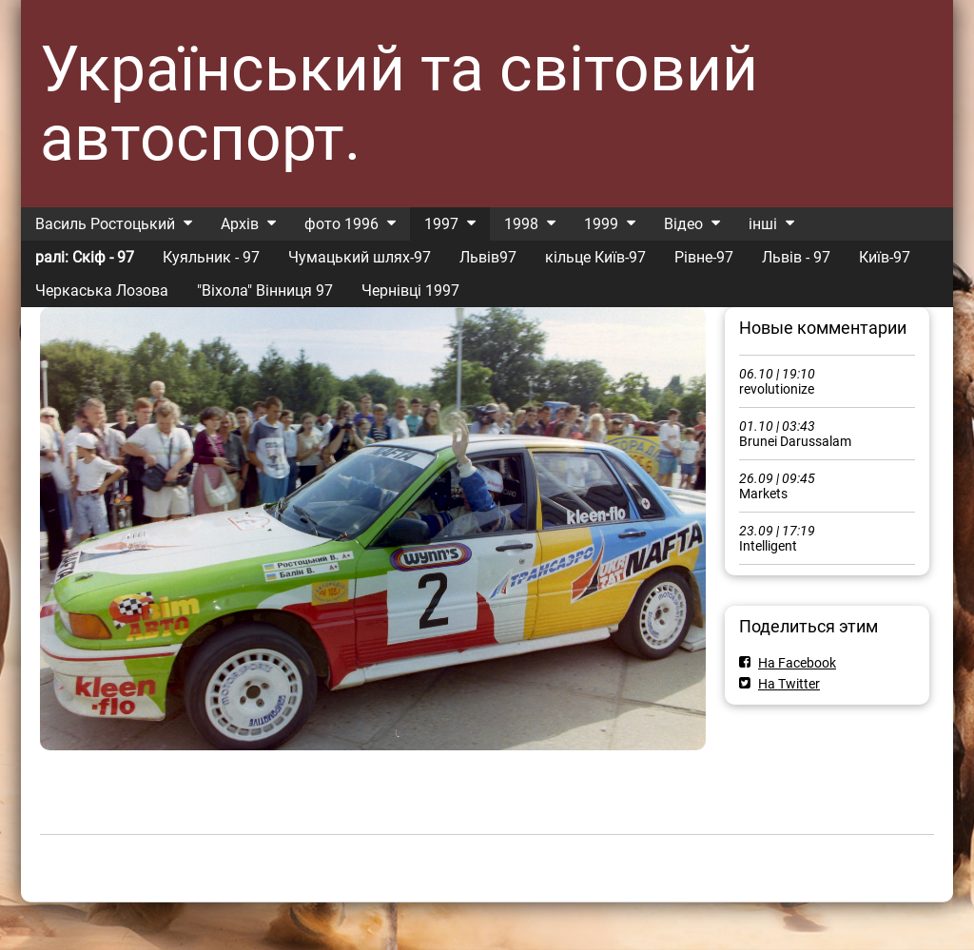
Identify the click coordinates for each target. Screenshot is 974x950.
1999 (601, 224)
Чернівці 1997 (410, 290)
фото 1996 (341, 224)
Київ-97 (884, 257)
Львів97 (487, 257)
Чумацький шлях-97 (359, 257)
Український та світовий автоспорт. (399, 103)
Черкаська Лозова (101, 290)
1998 (521, 224)
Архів (240, 224)
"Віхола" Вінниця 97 (265, 290)
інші (763, 224)
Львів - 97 (796, 257)
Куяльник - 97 (211, 257)
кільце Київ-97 (595, 257)
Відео (683, 224)
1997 (441, 224)
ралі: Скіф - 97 (84, 257)
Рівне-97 (703, 257)
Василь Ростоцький (105, 224)
